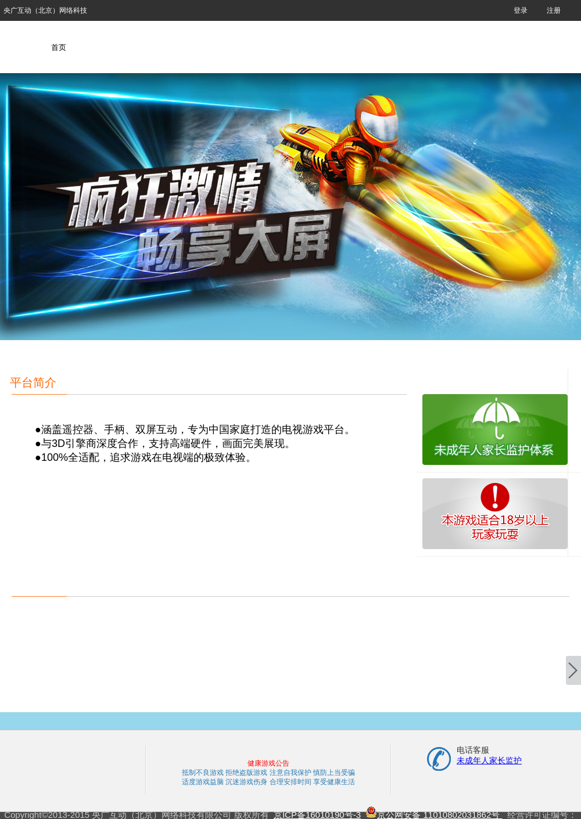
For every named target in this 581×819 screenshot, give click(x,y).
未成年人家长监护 (489, 760)
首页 (58, 47)
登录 (521, 10)
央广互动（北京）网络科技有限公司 (45, 13)
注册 (554, 10)
